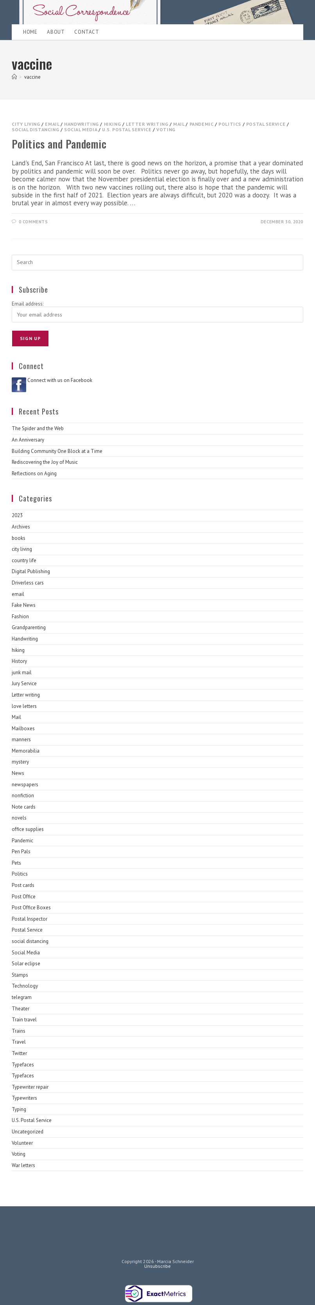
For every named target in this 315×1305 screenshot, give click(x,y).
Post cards (23, 885)
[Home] (14, 77)
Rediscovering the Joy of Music (45, 462)
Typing (19, 1109)
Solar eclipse (26, 963)
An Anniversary (28, 439)
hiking (112, 124)
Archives (21, 526)
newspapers (25, 784)
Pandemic (202, 124)
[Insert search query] (157, 262)
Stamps (20, 975)
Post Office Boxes (31, 907)
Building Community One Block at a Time (57, 451)
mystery (20, 761)
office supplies (28, 829)
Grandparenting (29, 627)
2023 (17, 515)
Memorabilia (25, 751)
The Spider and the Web (38, 428)
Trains (18, 1031)
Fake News (24, 605)
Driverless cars (28, 582)
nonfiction (23, 795)
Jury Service (24, 683)
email (52, 124)
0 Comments (33, 221)
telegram (22, 997)
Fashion (20, 616)
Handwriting (81, 124)
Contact (86, 32)
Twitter (19, 1053)
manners (21, 739)
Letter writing (147, 124)
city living (26, 124)
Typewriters (24, 1098)
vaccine (32, 77)
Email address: (27, 303)
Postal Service (265, 124)
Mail (178, 124)
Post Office (24, 896)
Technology (25, 986)
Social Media (80, 129)
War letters (23, 1165)
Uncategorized (27, 1131)
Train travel (24, 1019)
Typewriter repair (30, 1087)
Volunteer (22, 1143)
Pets (16, 863)
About (55, 32)
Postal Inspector (29, 919)
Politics (229, 124)
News (18, 773)
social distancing (35, 129)
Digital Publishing (31, 571)
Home (30, 32)
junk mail (22, 672)
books (18, 538)
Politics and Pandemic (59, 144)
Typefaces (23, 1064)
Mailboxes (23, 728)
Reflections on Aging (34, 473)
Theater (20, 1008)
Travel (19, 1042)
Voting (165, 129)
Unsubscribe (157, 1266)
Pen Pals (21, 851)
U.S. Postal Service (126, 129)
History (19, 661)
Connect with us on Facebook (59, 380)
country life (24, 560)
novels (19, 817)
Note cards (24, 807)
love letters (24, 706)
